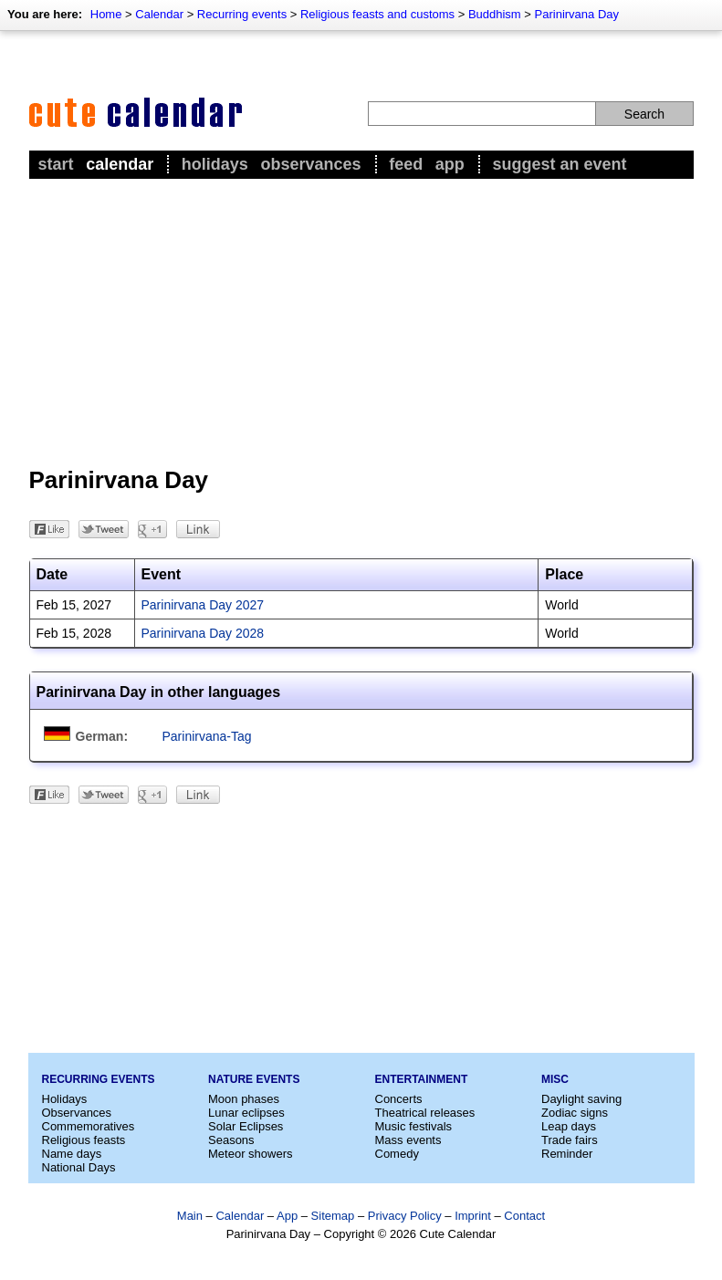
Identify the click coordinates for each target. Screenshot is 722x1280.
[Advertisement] (361, 320)
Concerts (399, 1099)
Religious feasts (84, 1140)
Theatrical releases (425, 1112)
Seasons (231, 1140)
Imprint (473, 1216)
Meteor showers (250, 1153)
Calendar (159, 14)
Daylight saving (581, 1099)
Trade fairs (569, 1140)
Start (56, 164)
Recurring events (242, 14)
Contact (524, 1216)
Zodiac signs (574, 1112)
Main (190, 1216)
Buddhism (494, 14)
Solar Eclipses (245, 1126)
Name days (72, 1153)
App (450, 164)
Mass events (408, 1140)
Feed (406, 164)
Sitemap (333, 1216)
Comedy (397, 1153)
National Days (79, 1167)
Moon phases (243, 1099)
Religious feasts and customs (377, 14)
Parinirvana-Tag (207, 736)
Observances (310, 164)
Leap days (568, 1126)
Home (106, 14)
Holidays (215, 164)
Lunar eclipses (246, 1112)
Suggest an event (559, 164)
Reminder (566, 1153)
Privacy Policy (405, 1216)
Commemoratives (88, 1126)
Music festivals (414, 1126)
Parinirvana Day (577, 14)
